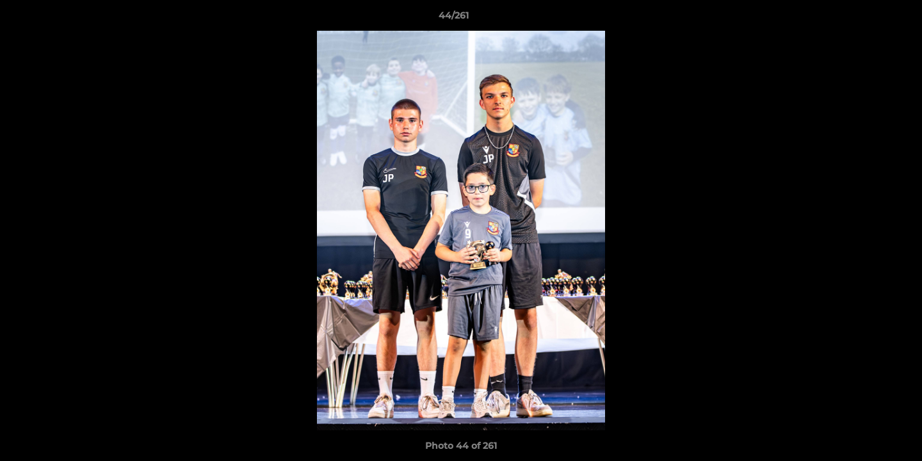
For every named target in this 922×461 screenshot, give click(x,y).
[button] (868, 18)
